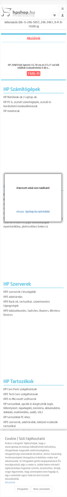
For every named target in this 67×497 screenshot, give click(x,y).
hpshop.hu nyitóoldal (37, 211)
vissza (20, 211)
